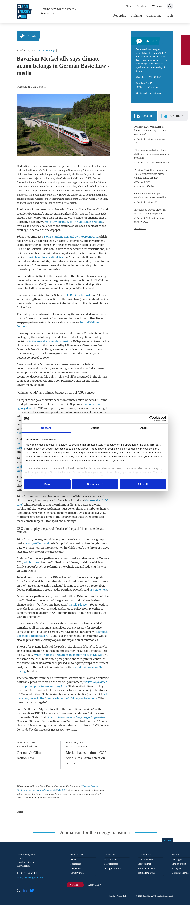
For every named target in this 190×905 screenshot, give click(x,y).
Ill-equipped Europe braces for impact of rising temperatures (150, 211)
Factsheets (75, 863)
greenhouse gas (65, 353)
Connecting (153, 15)
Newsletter (142, 6)
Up (169, 840)
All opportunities (112, 868)
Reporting (119, 15)
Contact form (155, 93)
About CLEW (95, 884)
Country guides (77, 872)
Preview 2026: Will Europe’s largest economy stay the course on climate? (150, 130)
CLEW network (145, 859)
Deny (47, 484)
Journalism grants (146, 872)
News (31, 36)
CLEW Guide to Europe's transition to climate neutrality (150, 195)
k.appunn (21, 746)
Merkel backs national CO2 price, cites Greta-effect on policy (86, 758)
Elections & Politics (145, 186)
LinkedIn (26, 891)
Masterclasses (111, 863)
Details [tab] (95, 427)
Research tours (111, 859)
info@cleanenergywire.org (30, 877)
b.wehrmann (82, 746)
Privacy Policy (122, 896)
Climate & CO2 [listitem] (27, 86)
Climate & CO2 (143, 139)
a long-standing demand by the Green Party (70, 236)
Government (159, 139)
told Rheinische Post (77, 295)
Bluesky (33, 891)
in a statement (98, 589)
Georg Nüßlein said (37, 543)
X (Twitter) (20, 891)
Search (170, 6)
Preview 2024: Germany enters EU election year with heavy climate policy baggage (150, 174)
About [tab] (144, 427)
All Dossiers (140, 228)
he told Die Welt (78, 604)
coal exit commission (51, 667)
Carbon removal (161, 162)
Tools (169, 15)
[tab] (143, 117)
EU (137, 142)
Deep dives (75, 868)
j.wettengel (32, 746)
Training (136, 15)
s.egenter (70, 746)
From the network (146, 868)
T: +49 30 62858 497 (27, 873)
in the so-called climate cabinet (48, 341)
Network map (144, 863)
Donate (158, 6)
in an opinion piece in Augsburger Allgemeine (76, 717)
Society (139, 221)
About (128, 6)
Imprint (112, 896)
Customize (95, 484)
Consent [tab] (46, 427)
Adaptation (158, 218)
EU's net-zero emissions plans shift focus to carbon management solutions (152, 154)
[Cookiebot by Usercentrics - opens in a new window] (151, 418)
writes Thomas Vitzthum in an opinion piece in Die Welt (68, 654)
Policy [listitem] (42, 86)
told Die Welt (31, 562)
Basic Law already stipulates (45, 257)
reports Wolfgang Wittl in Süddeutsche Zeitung (74, 221)
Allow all (143, 484)
